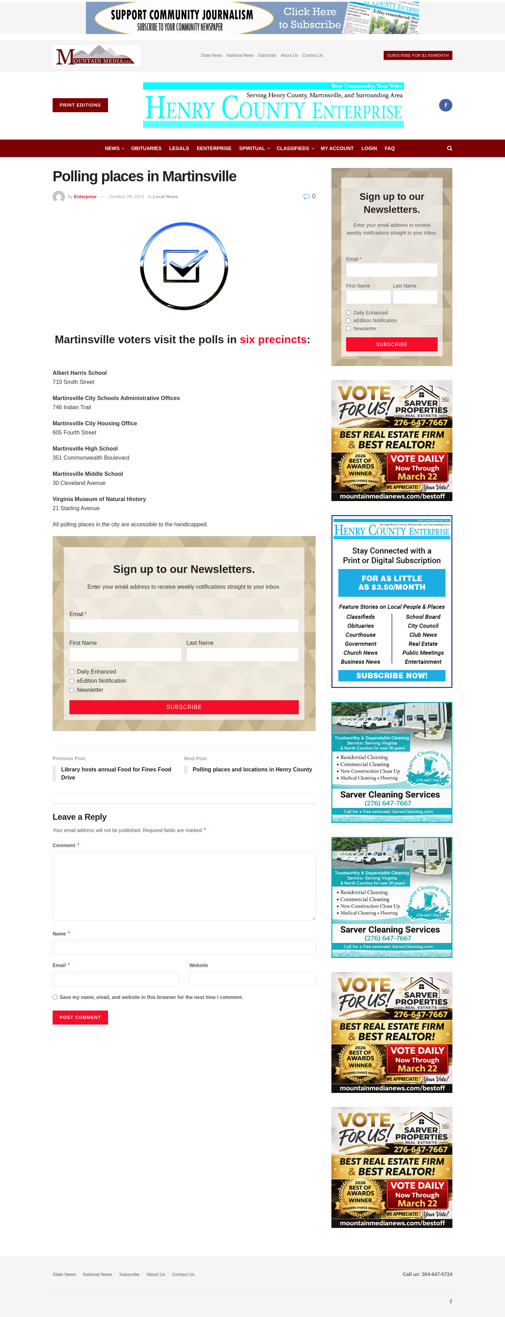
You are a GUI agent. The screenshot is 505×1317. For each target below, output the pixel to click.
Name (62, 934)
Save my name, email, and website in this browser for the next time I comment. (151, 997)
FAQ (390, 148)
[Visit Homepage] (273, 105)
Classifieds (293, 148)
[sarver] (391, 440)
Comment (66, 845)
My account (337, 148)
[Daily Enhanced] (71, 672)
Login (369, 148)
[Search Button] (449, 148)
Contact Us (312, 55)
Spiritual (252, 148)
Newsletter (90, 690)
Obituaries (146, 148)
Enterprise (85, 196)
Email (76, 614)
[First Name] (125, 655)
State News (211, 55)
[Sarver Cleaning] (391, 762)
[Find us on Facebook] (445, 105)
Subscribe (267, 55)
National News (240, 55)
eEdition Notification (101, 681)
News (112, 148)
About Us (289, 55)
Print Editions (80, 105)
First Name (83, 643)
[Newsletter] (71, 690)
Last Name (200, 643)
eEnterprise (214, 148)
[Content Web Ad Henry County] (391, 601)
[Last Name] (243, 655)
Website (198, 965)
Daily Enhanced (96, 672)
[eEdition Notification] (71, 681)
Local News (165, 196)
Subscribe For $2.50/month (418, 55)
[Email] (184, 626)
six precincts (273, 339)
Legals (179, 148)
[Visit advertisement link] (96, 55)
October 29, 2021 (126, 196)
